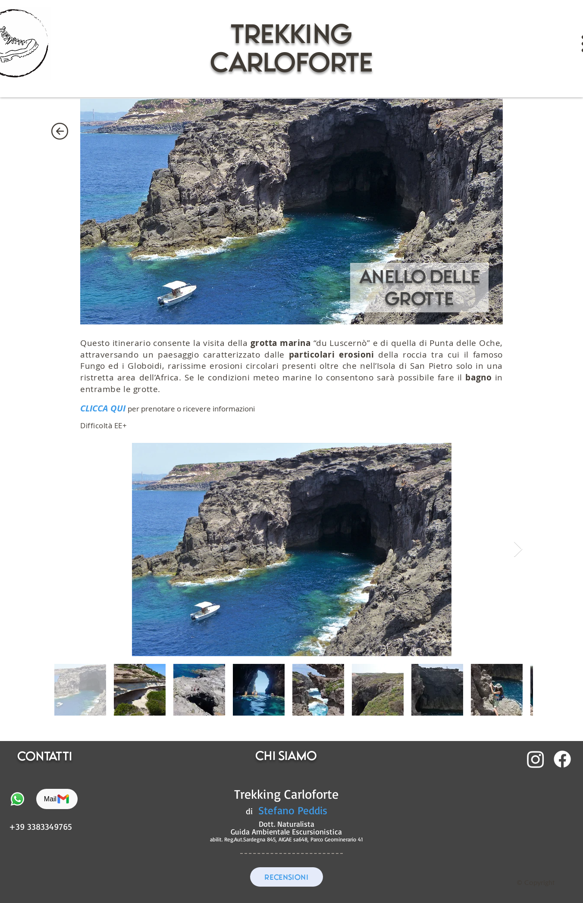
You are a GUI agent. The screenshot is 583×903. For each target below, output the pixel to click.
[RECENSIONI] (286, 877)
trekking (291, 33)
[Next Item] (518, 549)
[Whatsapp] (17, 799)
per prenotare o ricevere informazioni (191, 409)
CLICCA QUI (102, 408)
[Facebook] (562, 759)
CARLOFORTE (291, 62)
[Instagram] (535, 759)
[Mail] (57, 799)
